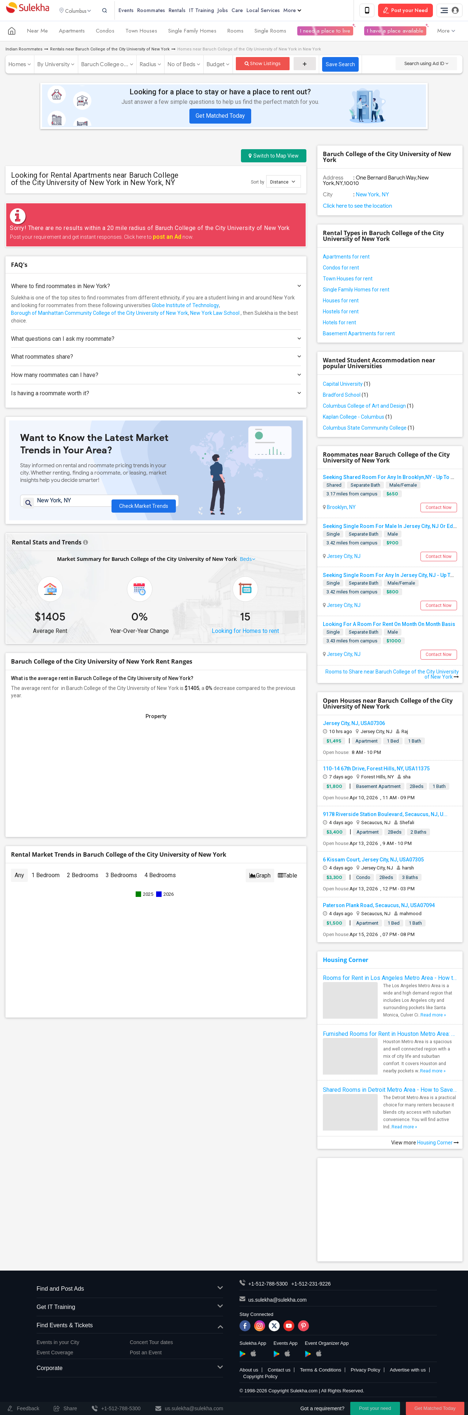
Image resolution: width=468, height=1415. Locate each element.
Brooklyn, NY (341, 508)
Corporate (130, 1369)
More (301, 11)
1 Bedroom (45, 879)
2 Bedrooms (82, 879)
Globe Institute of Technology (185, 306)
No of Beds (181, 65)
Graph (260, 880)
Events (135, 11)
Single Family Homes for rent (356, 290)
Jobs (232, 11)
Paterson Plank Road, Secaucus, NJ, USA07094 (379, 906)
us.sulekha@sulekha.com (277, 1301)
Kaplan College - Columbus (357, 417)
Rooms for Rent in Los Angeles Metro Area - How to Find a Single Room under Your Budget (390, 979)
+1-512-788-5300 (268, 1285)
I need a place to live (325, 32)
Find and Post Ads (130, 1290)
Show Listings (263, 64)
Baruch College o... (105, 65)
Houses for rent (341, 301)
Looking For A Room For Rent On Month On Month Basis (389, 626)
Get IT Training (130, 1308)
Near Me (37, 32)
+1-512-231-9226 (311, 1285)
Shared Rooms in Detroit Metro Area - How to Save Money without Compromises (390, 1090)
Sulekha (27, 11)
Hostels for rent (341, 312)
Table (287, 880)
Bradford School (345, 396)
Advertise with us (408, 1371)
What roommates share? (156, 357)
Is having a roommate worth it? (156, 394)
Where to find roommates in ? (156, 287)
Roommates (160, 11)
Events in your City (58, 1343)
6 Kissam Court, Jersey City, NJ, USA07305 (373, 861)
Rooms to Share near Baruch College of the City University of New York (392, 675)
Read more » (433, 1016)
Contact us (279, 1371)
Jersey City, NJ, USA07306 (354, 724)
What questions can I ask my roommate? (156, 339)
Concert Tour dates (151, 1343)
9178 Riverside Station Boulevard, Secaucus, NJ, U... (385, 815)
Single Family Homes (192, 32)
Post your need (375, 1408)
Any (19, 879)
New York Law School (214, 314)
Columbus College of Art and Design (368, 407)
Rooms (235, 32)
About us (248, 1371)
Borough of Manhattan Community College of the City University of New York (99, 314)
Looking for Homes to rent (245, 635)
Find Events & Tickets (130, 1327)
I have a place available (395, 32)
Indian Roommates (23, 50)
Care (246, 11)
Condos (105, 32)
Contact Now (439, 508)
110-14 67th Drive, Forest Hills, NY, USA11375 (376, 770)
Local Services (272, 11)
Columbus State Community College (368, 428)
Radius (148, 65)
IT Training (210, 11)
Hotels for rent (339, 323)
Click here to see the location (357, 207)
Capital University (346, 385)
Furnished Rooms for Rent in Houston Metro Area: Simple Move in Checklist (390, 1034)
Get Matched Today (220, 116)
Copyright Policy (260, 1377)
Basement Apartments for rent (359, 334)
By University (53, 65)
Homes (17, 65)
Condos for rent (341, 268)
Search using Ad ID (426, 64)
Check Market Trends (143, 505)
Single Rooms (270, 32)
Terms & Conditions (320, 1371)
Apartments (72, 32)
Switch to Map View (274, 157)
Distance (282, 183)
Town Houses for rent (348, 279)
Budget (216, 65)
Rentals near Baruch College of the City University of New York (110, 50)
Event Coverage (55, 1353)
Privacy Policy (365, 1371)
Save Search (340, 65)
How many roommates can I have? (156, 376)
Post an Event (146, 1353)
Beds (246, 563)
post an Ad (167, 237)
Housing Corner (345, 961)
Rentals (186, 11)
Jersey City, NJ (343, 557)
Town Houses (141, 32)
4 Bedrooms (160, 879)
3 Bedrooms (121, 879)
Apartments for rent (346, 257)
